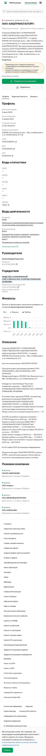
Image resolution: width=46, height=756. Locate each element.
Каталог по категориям (12, 630)
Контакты (7, 659)
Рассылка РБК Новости (27, 711)
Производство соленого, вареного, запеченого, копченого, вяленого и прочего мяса (20, 235)
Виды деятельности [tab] (19, 96)
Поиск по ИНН (9, 668)
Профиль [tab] (5, 96)
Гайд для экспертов (11, 601)
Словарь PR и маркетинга (13, 692)
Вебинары (7, 582)
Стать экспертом (10, 538)
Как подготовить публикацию (14, 611)
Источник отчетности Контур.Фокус (17, 682)
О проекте (7, 523)
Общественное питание (10, 28)
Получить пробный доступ (13, 533)
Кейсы (6, 577)
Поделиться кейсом (11, 548)
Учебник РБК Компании (12, 591)
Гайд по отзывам (10, 606)
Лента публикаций (10, 567)
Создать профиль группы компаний (17, 552)
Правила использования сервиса (16, 649)
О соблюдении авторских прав (15, 725)
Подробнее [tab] (6, 60)
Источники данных (11, 677)
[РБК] (5, 2)
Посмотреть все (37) (10, 246)
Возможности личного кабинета (15, 615)
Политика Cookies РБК (12, 697)
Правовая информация (12, 720)
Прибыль (27, 312)
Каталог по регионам (11, 625)
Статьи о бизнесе (10, 596)
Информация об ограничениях (15, 716)
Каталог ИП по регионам (13, 640)
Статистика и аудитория (13, 673)
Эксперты (7, 572)
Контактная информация (13, 706)
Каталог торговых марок (13, 635)
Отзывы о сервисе (10, 557)
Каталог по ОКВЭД (10, 620)
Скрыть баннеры (10, 711)
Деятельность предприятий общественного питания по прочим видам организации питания (22, 223)
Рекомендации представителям (15, 644)
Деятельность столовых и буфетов (32, 28)
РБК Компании (15, 3)
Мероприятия (9, 586)
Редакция (29, 706)
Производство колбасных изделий (15, 242)
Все (5, 312)
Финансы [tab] (34, 96)
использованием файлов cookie (14, 742)
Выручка (14, 312)
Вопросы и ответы (10, 687)
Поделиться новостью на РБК (14, 528)
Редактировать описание (10, 76)
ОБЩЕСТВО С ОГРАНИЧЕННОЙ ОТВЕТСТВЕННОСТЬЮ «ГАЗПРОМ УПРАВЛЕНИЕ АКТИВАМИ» (21, 279)
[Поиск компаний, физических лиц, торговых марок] (23, 11)
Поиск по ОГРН (9, 663)
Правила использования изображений (18, 654)
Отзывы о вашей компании (13, 543)
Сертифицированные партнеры (15, 562)
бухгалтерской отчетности (22, 307)
